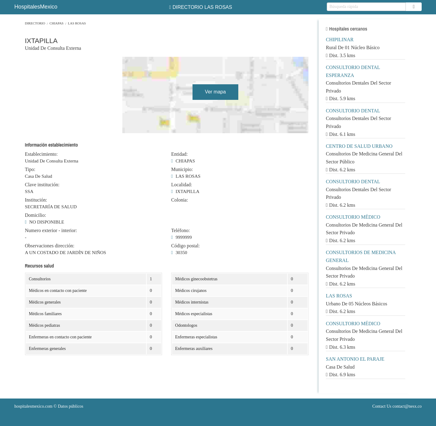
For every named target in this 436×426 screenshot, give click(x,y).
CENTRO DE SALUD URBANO (359, 146)
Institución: (36, 200)
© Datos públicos (48, 406)
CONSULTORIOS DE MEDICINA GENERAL (360, 256)
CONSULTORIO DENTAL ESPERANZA (353, 71)
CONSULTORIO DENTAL (353, 110)
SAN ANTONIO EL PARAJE (355, 359)
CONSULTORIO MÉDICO (353, 217)
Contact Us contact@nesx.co (397, 406)
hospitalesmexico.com (33, 406)
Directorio (35, 23)
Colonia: (179, 200)
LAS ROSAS (77, 23)
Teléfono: (180, 230)
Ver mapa (215, 91)
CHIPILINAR (340, 39)
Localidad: (181, 184)
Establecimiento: (41, 154)
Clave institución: (42, 184)
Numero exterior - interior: (51, 230)
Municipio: (182, 169)
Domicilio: (35, 215)
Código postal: (185, 245)
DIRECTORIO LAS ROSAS (200, 7)
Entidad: (179, 154)
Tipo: (30, 169)
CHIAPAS (56, 23)
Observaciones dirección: (49, 245)
